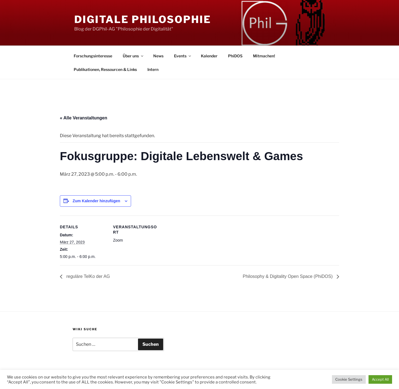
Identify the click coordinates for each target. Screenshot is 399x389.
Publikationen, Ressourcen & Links (105, 69)
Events (183, 55)
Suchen (150, 344)
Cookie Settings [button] (348, 379)
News (158, 55)
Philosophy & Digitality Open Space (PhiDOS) (288, 276)
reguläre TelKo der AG (87, 276)
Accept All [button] (380, 379)
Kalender (209, 55)
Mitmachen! (264, 55)
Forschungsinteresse (93, 55)
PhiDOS (235, 55)
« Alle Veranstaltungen (83, 118)
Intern (152, 69)
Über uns (133, 55)
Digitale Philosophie (142, 19)
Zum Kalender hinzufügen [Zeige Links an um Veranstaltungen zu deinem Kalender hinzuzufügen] (96, 201)
